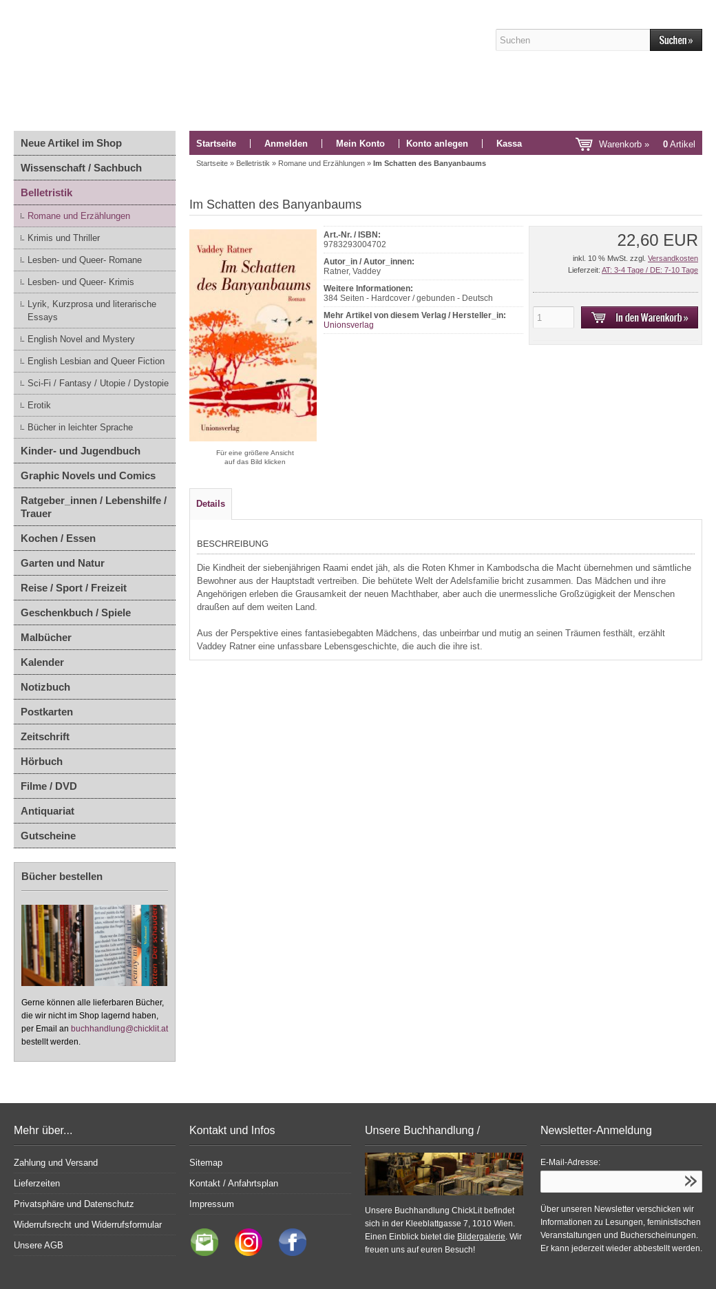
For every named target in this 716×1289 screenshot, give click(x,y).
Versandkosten (673, 258)
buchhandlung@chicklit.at (119, 1029)
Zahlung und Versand (56, 1162)
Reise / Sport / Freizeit (74, 588)
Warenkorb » (647, 144)
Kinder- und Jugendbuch (80, 451)
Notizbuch (45, 687)
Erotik (39, 405)
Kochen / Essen (58, 538)
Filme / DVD (49, 786)
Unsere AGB (38, 1245)
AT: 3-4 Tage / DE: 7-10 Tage (650, 270)
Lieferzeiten (37, 1183)
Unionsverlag (349, 325)
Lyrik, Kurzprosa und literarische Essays (92, 310)
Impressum (211, 1204)
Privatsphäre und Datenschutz (74, 1204)
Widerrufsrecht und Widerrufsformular (88, 1224)
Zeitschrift (45, 736)
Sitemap (205, 1162)
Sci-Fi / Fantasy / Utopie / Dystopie (98, 383)
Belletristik (46, 192)
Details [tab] (210, 504)
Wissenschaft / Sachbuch (81, 168)
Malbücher (46, 637)
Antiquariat (47, 811)
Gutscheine (48, 835)
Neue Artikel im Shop (71, 143)
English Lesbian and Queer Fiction (96, 361)
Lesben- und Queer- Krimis (81, 282)
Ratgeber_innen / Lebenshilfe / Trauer (94, 506)
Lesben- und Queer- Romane (85, 260)
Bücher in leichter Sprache (80, 427)
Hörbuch (42, 761)
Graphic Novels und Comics (88, 475)
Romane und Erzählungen (79, 216)
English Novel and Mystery (81, 339)
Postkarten (47, 711)
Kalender (42, 662)
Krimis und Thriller (64, 238)
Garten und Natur (63, 563)
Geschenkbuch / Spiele (76, 612)
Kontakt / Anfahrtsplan (233, 1183)
